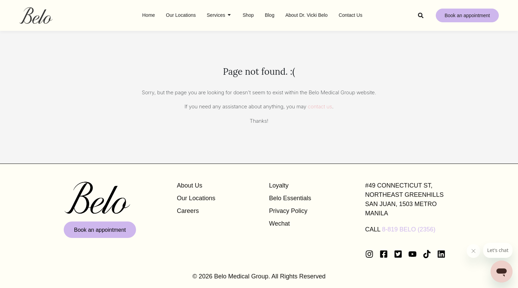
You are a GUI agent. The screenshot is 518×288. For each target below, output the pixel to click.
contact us (320, 106)
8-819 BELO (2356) (408, 229)
